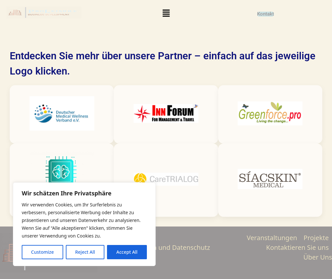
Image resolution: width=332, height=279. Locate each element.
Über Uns (317, 257)
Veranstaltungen (272, 237)
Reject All (85, 252)
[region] (84, 224)
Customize (42, 252)
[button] (166, 13)
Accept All (126, 252)
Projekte (316, 237)
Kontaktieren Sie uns (297, 247)
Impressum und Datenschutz (166, 247)
